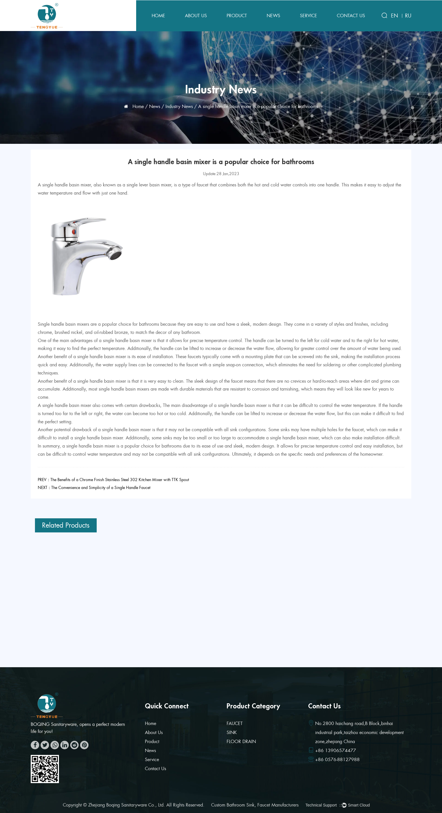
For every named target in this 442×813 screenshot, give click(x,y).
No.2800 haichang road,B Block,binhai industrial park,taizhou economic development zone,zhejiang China (359, 732)
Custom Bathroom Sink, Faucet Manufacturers (255, 805)
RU (408, 15)
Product (237, 16)
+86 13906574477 (335, 750)
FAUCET (235, 723)
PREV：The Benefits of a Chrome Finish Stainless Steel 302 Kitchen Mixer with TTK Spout (113, 479)
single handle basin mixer (66, 185)
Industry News (179, 106)
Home (158, 16)
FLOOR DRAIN (241, 741)
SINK (232, 732)
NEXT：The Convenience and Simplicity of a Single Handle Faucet (94, 487)
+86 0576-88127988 (337, 760)
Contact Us (351, 16)
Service (308, 16)
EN (394, 15)
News (273, 16)
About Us (196, 16)
